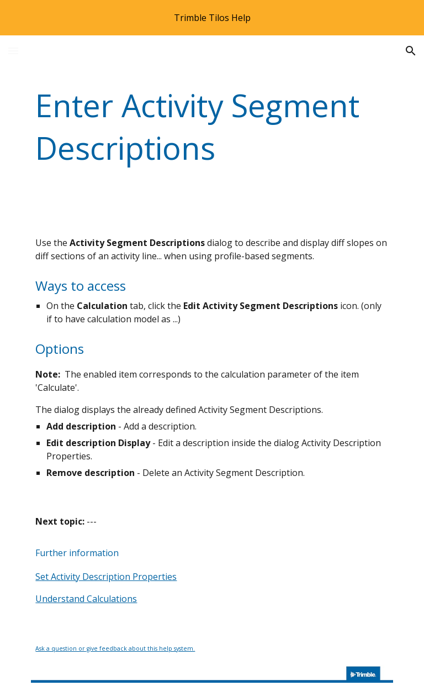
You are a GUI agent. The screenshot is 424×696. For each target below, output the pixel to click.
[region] (212, 17)
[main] (212, 127)
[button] (13, 50)
